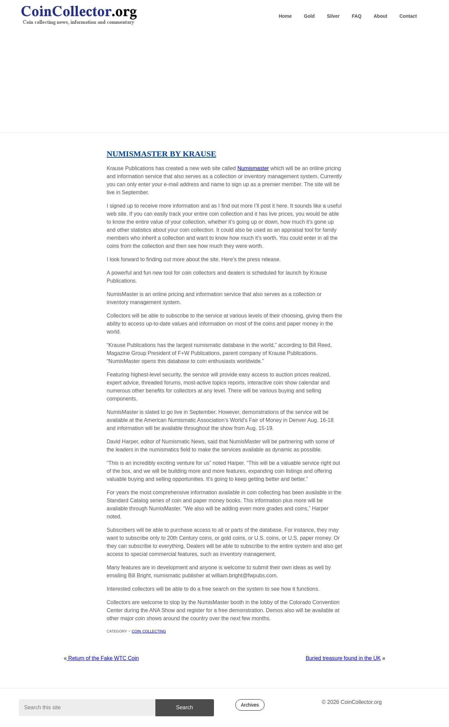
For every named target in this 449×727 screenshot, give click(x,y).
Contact (408, 16)
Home (285, 16)
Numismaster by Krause (161, 153)
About (380, 16)
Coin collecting (149, 631)
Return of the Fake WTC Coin (103, 658)
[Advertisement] (225, 81)
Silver (333, 16)
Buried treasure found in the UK (343, 658)
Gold (309, 16)
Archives (250, 705)
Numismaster (253, 168)
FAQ (357, 16)
